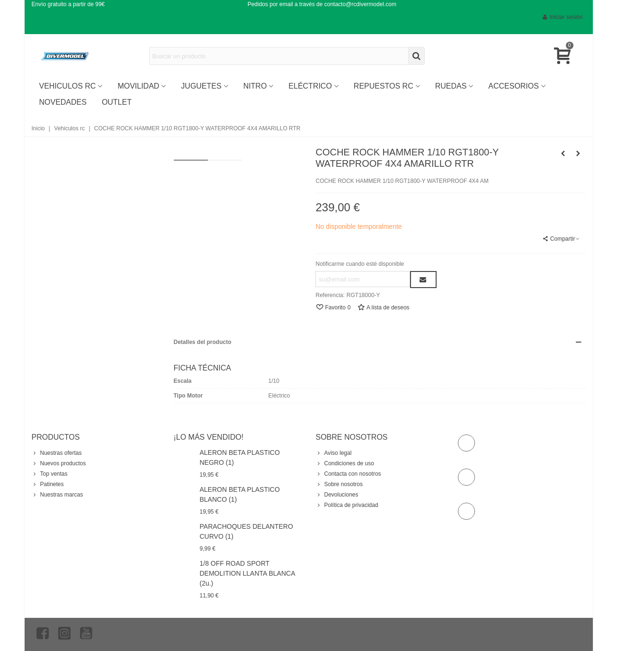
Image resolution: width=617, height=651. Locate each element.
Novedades (63, 102)
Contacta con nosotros (348, 474)
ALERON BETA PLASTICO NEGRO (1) (240, 457)
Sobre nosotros (339, 484)
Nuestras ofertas (57, 453)
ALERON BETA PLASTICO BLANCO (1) (240, 494)
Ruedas (451, 86)
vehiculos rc (67, 86)
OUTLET (117, 102)
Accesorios (513, 86)
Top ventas (50, 474)
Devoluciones (337, 494)
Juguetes (201, 86)
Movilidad (138, 86)
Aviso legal (334, 453)
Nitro (255, 86)
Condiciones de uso (345, 463)
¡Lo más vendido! (209, 437)
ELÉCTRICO (309, 86)
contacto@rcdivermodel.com (360, 4)
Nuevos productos (59, 463)
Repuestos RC (383, 86)
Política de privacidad (347, 505)
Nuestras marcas (57, 494)
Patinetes (48, 484)
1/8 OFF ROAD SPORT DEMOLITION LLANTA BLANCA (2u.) (247, 573)
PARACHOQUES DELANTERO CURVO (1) (246, 531)
